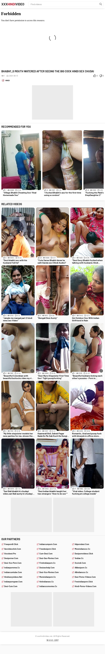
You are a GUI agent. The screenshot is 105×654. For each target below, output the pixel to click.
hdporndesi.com (82, 544)
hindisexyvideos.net (13, 577)
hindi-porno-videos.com (85, 586)
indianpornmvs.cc (12, 567)
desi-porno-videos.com (85, 577)
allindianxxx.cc (81, 572)
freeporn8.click (11, 544)
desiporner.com (11, 558)
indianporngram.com (13, 581)
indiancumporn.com (48, 544)
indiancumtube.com (13, 572)
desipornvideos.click (84, 553)
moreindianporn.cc (47, 577)
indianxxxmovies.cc (48, 586)
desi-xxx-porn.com (12, 563)
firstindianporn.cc (47, 563)
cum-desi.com (45, 553)
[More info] (32, 255)
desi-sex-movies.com (49, 558)
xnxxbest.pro (10, 553)
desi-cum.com (10, 586)
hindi (7, 80)
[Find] (100, 4)
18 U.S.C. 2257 (52, 640)
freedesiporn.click (47, 549)
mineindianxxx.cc (82, 549)
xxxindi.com (80, 563)
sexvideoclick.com (12, 549)
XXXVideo (12, 4)
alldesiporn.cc (81, 567)
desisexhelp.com (47, 567)
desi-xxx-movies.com (49, 572)
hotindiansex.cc (46, 581)
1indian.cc (79, 558)
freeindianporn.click (84, 581)
